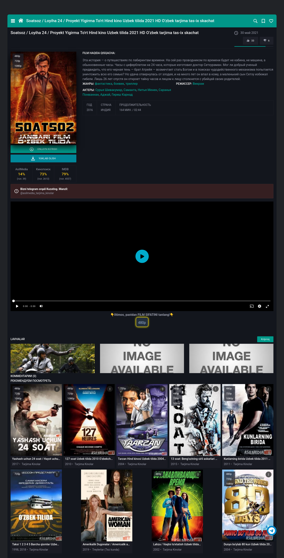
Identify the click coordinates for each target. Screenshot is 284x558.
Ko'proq (265, 339)
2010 (68, 464)
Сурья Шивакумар (108, 90)
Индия (106, 110)
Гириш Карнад (122, 94)
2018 (23, 549)
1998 (15, 549)
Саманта (130, 90)
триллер (131, 84)
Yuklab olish (43, 158)
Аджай (105, 94)
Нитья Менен (147, 90)
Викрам (198, 84)
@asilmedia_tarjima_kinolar (37, 193)
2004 (121, 464)
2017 (15, 464)
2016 (90, 110)
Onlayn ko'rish (43, 149)
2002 (156, 549)
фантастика (103, 84)
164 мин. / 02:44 (130, 110)
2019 (86, 549)
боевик (119, 84)
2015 (174, 464)
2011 (227, 464)
